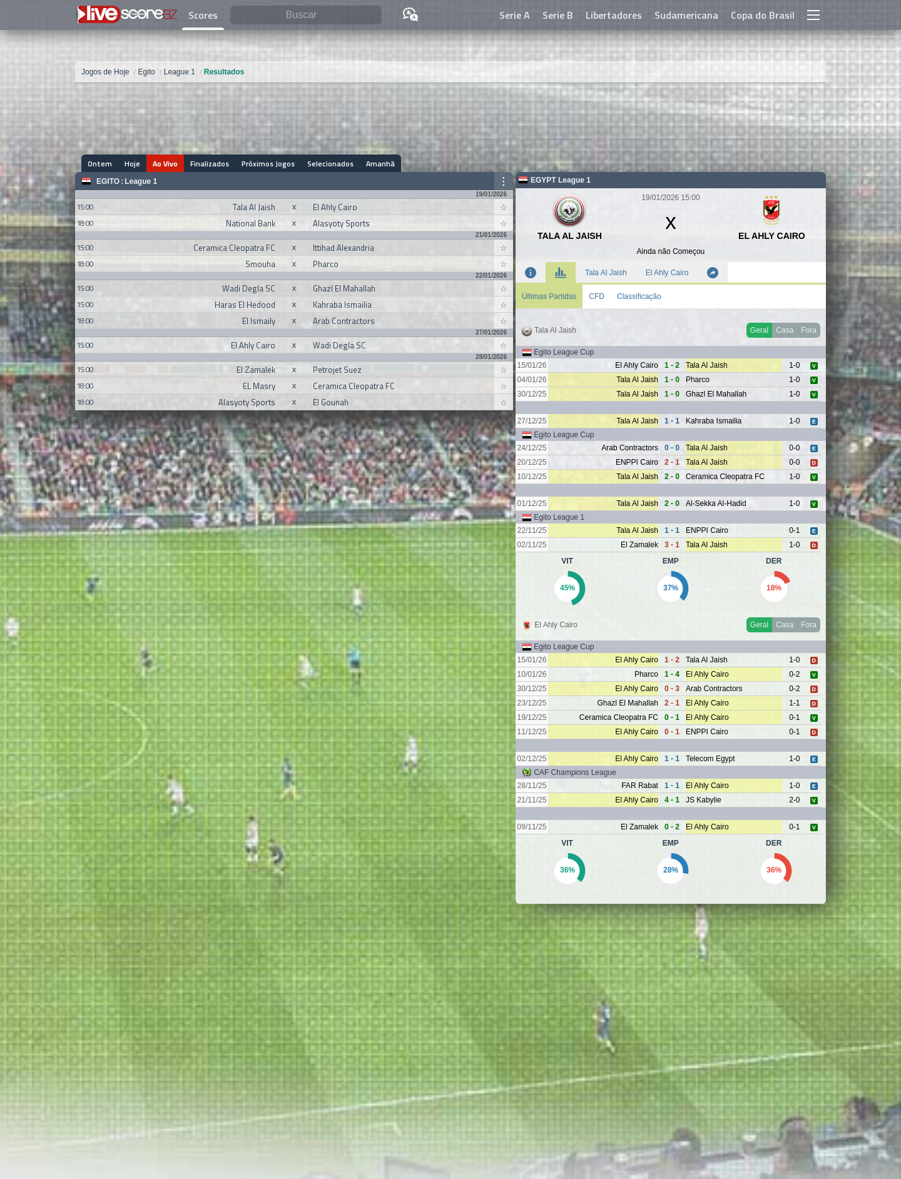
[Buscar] (306, 15)
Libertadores (614, 15)
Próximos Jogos (268, 164)
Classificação (639, 296)
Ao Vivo (165, 164)
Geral (759, 330)
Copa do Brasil (763, 15)
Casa (784, 330)
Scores (203, 15)
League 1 (141, 181)
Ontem (100, 164)
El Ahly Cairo (667, 272)
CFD (596, 296)
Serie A (514, 15)
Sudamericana (686, 15)
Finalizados (209, 164)
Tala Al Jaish (606, 272)
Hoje (132, 164)
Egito (108, 181)
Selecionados (330, 164)
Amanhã (380, 164)
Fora (809, 330)
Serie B (557, 15)
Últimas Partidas (549, 296)
